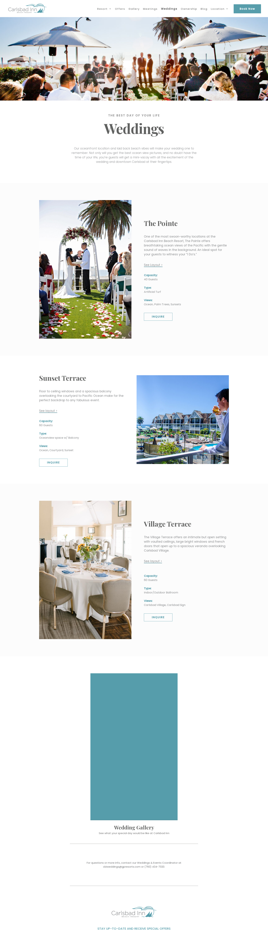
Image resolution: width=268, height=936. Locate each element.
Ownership (189, 9)
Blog (204, 9)
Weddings (169, 9)
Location (218, 9)
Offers (120, 9)
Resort (102, 9)
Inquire (158, 317)
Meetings (150, 9)
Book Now (247, 9)
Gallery (134, 9)
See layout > (48, 411)
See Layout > (153, 265)
